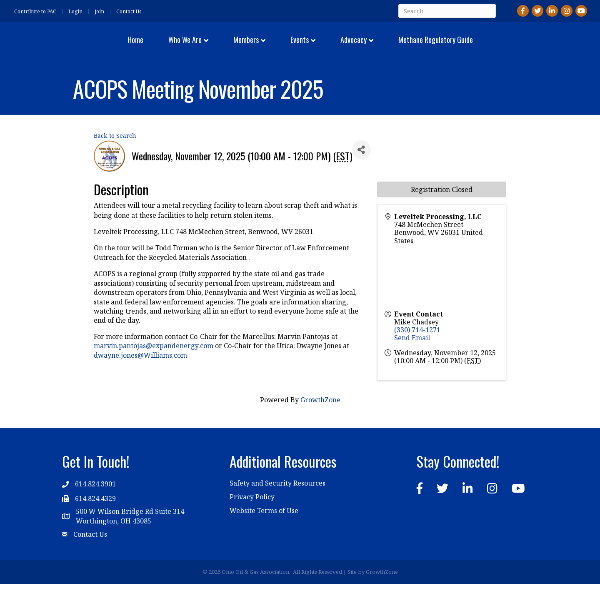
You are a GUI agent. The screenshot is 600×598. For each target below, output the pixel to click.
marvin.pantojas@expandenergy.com (153, 359)
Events (349, 45)
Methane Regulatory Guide (485, 45)
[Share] (361, 163)
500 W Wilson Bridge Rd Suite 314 (130, 525)
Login (75, 11)
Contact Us (129, 11)
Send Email (412, 351)
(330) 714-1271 (417, 343)
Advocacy (403, 45)
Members (195, 45)
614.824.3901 (95, 497)
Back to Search (115, 149)
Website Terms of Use (264, 524)
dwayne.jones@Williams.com (140, 368)
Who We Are (134, 45)
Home (85, 45)
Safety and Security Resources (277, 496)
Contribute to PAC (35, 11)
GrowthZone (320, 413)
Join (99, 11)
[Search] (447, 11)
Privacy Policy (252, 510)
